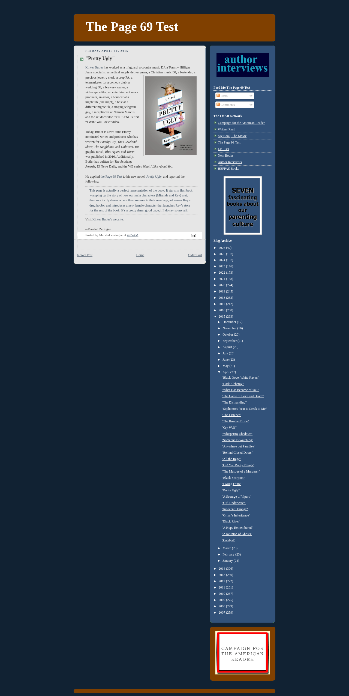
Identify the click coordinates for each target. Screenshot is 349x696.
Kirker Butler (94, 67)
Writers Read (226, 129)
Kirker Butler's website (107, 219)
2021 (222, 279)
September (229, 341)
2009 (222, 600)
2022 (222, 272)
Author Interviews (230, 162)
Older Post (195, 255)
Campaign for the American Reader (241, 123)
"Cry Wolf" (229, 427)
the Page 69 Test (111, 176)
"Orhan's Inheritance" (236, 515)
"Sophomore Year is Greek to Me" (244, 409)
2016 (222, 310)
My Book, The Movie (232, 136)
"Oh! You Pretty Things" (238, 465)
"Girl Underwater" (234, 503)
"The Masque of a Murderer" (241, 471)
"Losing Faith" (231, 484)
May (225, 366)
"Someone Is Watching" (237, 440)
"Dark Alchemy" (233, 384)
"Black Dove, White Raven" (240, 378)
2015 (222, 316)
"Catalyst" (228, 540)
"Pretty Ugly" (231, 490)
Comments (225, 105)
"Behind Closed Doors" (237, 453)
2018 (222, 298)
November (229, 328)
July (225, 353)
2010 (222, 594)
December (229, 322)
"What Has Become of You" (240, 390)
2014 (222, 568)
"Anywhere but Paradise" (238, 446)
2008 (222, 606)
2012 (222, 581)
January (228, 561)
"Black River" (231, 521)
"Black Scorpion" (233, 478)
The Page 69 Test (132, 26)
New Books (225, 155)
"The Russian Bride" (235, 421)
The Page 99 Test (229, 142)
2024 (222, 260)
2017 (222, 304)
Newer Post (84, 255)
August (227, 347)
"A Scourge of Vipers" (236, 496)
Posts (222, 96)
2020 (222, 285)
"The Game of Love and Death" (243, 396)
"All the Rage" (231, 459)
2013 (222, 575)
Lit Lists (223, 149)
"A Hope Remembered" (237, 528)
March (227, 548)
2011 (222, 587)
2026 (222, 248)
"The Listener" (231, 415)
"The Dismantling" (234, 402)
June (225, 360)
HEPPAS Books (228, 169)
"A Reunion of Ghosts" (237, 534)
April (226, 372)
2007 (222, 612)
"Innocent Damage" (235, 509)
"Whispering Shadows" (237, 434)
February (228, 554)
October (228, 334)
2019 (222, 291)
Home (140, 255)
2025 (222, 254)
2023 (222, 266)
